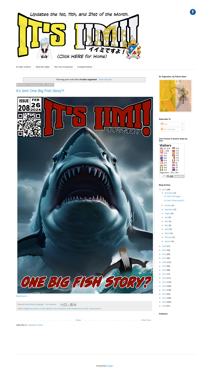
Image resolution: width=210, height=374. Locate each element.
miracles (98, 308)
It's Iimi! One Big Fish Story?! (40, 91)
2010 (164, 302)
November (169, 193)
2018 (164, 270)
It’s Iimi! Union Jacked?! (174, 200)
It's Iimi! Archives (23, 67)
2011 (164, 298)
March (167, 233)
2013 (164, 290)
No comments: (51, 304)
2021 (164, 258)
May (166, 225)
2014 (164, 286)
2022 (164, 254)
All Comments (168, 129)
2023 (164, 250)
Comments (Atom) (35, 325)
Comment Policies (84, 67)
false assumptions (60, 308)
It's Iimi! (85, 308)
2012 (164, 294)
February (168, 237)
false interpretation (74, 308)
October (168, 205)
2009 (164, 306)
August (167, 213)
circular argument (46, 308)
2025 (164, 189)
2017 (164, 274)
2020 (164, 262)
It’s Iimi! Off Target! (172, 196)
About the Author (42, 67)
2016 (164, 278)
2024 (164, 246)
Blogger (110, 366)
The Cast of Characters (63, 67)
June (166, 221)
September (169, 209)
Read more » (22, 296)
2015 (164, 282)
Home (78, 320)
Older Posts (146, 320)
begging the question (31, 308)
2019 (164, 266)
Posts (164, 124)
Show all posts (105, 79)
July (166, 217)
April (166, 229)
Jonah (91, 308)
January (167, 241)
